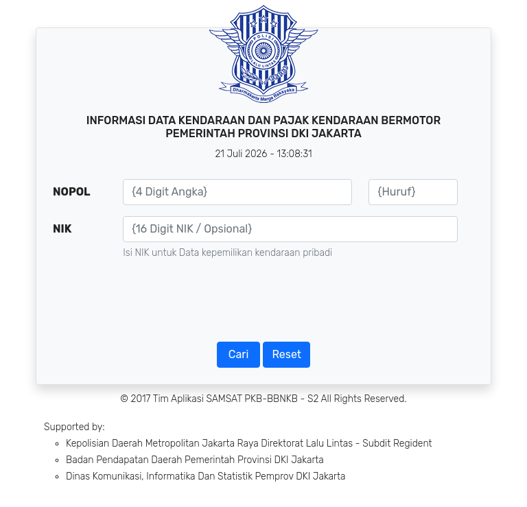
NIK (62, 228)
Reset (286, 354)
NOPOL (72, 191)
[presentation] (263, 304)
